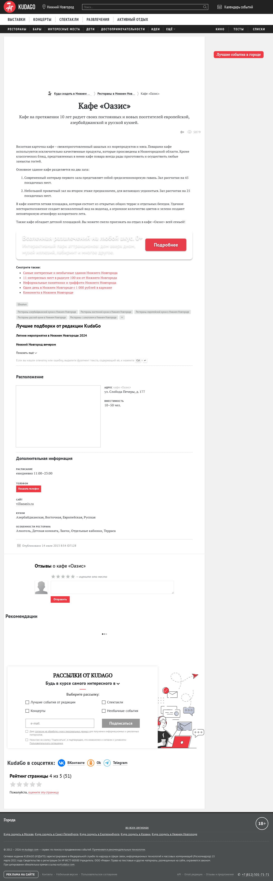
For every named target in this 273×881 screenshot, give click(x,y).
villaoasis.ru (25, 504)
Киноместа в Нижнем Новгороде (48, 292)
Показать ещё (26, 353)
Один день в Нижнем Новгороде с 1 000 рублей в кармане (67, 287)
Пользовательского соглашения (46, 743)
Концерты (38, 711)
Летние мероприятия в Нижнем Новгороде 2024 (51, 335)
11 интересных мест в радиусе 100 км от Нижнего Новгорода (70, 278)
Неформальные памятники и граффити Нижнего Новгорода (69, 283)
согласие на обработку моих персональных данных (62, 731)
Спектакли (115, 702)
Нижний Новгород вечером (36, 344)
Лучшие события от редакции (53, 702)
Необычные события (122, 711)
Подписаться (120, 723)
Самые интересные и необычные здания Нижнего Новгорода (70, 273)
